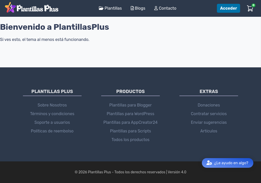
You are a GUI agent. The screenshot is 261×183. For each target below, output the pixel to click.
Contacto (165, 8)
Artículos (208, 131)
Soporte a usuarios (52, 122)
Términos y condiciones (52, 113)
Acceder (228, 8)
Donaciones (209, 105)
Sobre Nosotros (52, 105)
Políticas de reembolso (52, 131)
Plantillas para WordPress (130, 113)
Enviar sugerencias (209, 122)
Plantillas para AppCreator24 (130, 122)
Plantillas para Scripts (130, 131)
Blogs (138, 8)
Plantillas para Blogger (130, 105)
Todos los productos (130, 139)
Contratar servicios (209, 113)
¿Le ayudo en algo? (227, 163)
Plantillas (110, 8)
